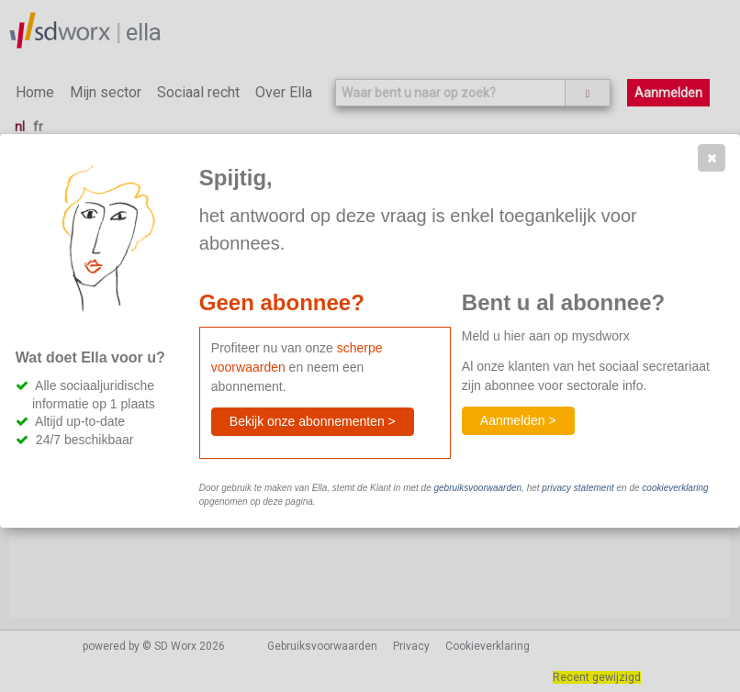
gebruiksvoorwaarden (477, 488)
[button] (711, 158)
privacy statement (577, 488)
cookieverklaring (675, 488)
